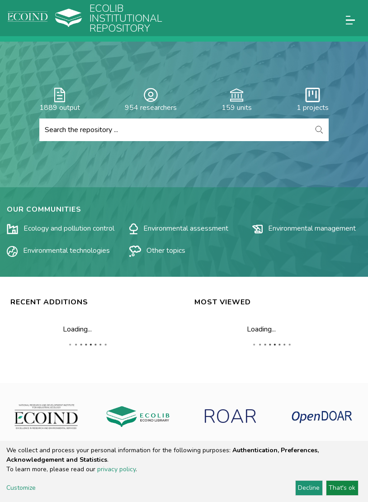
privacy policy (116, 469)
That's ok (342, 487)
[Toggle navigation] (350, 20)
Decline (309, 487)
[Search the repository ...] (174, 129)
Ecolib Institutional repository (126, 18)
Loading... (77, 329)
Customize (21, 487)
